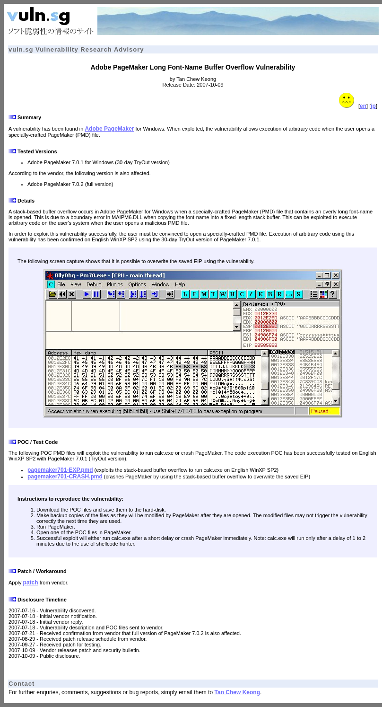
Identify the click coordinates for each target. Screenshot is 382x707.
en (363, 106)
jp (373, 106)
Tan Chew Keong (237, 692)
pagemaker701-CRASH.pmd (65, 476)
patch (30, 582)
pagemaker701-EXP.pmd (60, 470)
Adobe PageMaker (109, 128)
